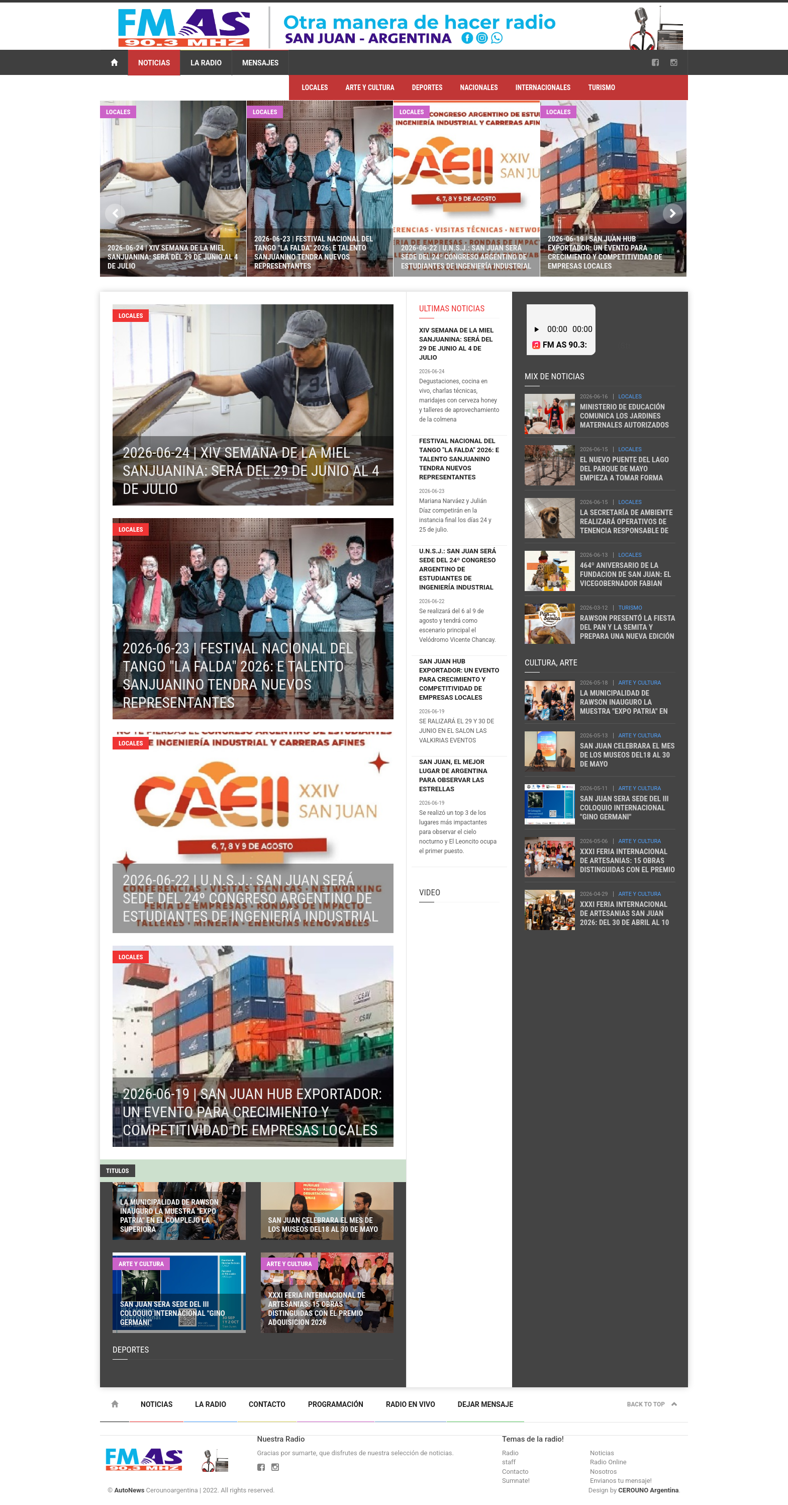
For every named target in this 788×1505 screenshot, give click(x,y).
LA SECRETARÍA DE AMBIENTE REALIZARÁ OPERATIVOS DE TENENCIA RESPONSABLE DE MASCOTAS (626, 526)
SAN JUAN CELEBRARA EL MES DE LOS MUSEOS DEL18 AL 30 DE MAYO (627, 755)
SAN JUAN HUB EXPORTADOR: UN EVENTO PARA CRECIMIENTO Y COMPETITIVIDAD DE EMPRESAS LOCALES (459, 679)
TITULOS (117, 1171)
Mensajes (260, 63)
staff (509, 1462)
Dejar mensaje (485, 1404)
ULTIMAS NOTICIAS (451, 308)
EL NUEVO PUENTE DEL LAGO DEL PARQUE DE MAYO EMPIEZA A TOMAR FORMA (624, 468)
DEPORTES (427, 87)
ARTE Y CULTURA (370, 87)
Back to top (652, 1404)
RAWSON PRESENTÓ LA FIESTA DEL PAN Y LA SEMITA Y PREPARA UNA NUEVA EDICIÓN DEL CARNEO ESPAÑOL (627, 632)
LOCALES (315, 87)
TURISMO (601, 87)
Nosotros (603, 1471)
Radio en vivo (410, 1404)
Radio (510, 1453)
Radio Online (608, 1462)
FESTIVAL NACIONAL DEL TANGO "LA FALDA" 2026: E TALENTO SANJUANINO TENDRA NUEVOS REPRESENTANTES (459, 459)
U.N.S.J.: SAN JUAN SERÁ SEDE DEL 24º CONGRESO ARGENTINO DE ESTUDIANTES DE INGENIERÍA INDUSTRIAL (457, 569)
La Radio (206, 63)
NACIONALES (479, 87)
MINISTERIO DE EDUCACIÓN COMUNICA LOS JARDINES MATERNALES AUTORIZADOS (624, 416)
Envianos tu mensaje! (621, 1480)
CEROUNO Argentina (648, 1490)
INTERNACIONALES (543, 87)
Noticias (154, 63)
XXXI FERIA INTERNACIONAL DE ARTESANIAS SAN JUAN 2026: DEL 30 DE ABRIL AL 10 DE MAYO (624, 918)
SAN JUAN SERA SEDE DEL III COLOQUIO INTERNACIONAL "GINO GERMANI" (624, 807)
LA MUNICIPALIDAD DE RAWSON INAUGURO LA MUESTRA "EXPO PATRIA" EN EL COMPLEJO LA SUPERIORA (625, 707)
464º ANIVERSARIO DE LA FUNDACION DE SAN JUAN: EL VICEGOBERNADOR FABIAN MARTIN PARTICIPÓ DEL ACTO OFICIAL (626, 583)
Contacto (267, 1404)
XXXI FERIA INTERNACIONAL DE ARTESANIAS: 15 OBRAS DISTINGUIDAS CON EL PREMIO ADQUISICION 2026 (627, 865)
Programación (335, 1404)
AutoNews (129, 1490)
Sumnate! (516, 1480)
